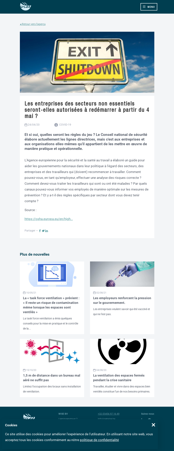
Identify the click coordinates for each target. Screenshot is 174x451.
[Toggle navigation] (148, 6)
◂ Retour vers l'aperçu (33, 24)
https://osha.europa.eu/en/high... (49, 219)
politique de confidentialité (99, 440)
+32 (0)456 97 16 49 (108, 414)
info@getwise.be (106, 419)
